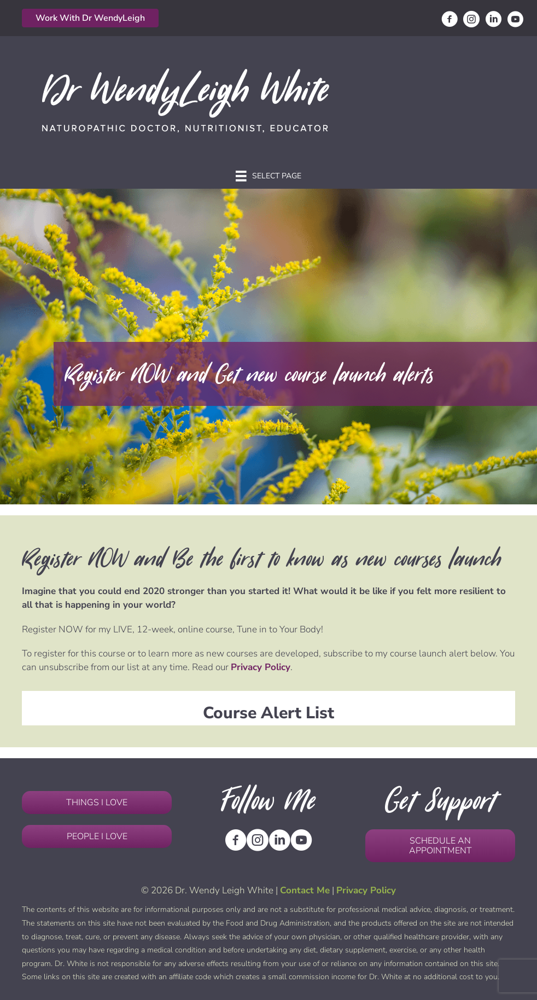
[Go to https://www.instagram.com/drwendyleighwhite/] (471, 21)
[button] (90, 18)
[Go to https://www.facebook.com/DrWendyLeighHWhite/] (449, 21)
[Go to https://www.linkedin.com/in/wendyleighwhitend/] (493, 21)
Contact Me (305, 890)
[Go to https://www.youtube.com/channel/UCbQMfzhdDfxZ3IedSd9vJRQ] (515, 21)
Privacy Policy (260, 667)
